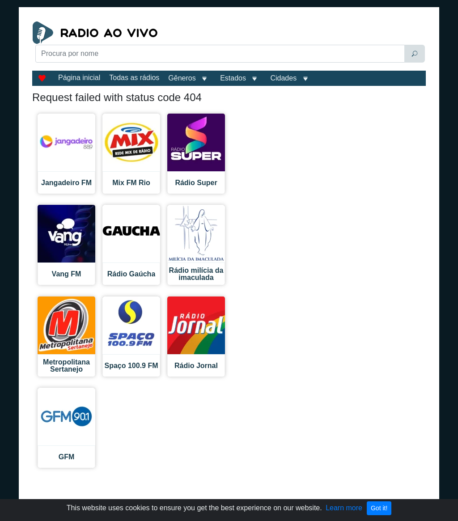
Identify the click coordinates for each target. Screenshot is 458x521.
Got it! (379, 508)
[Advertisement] (161, 86)
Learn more (344, 508)
